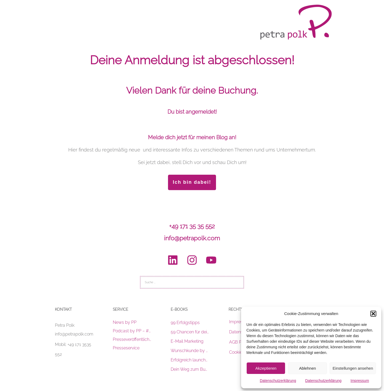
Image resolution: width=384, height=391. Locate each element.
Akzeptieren (265, 368)
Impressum (360, 380)
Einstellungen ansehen (353, 368)
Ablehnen (307, 368)
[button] (373, 313)
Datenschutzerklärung (278, 380)
